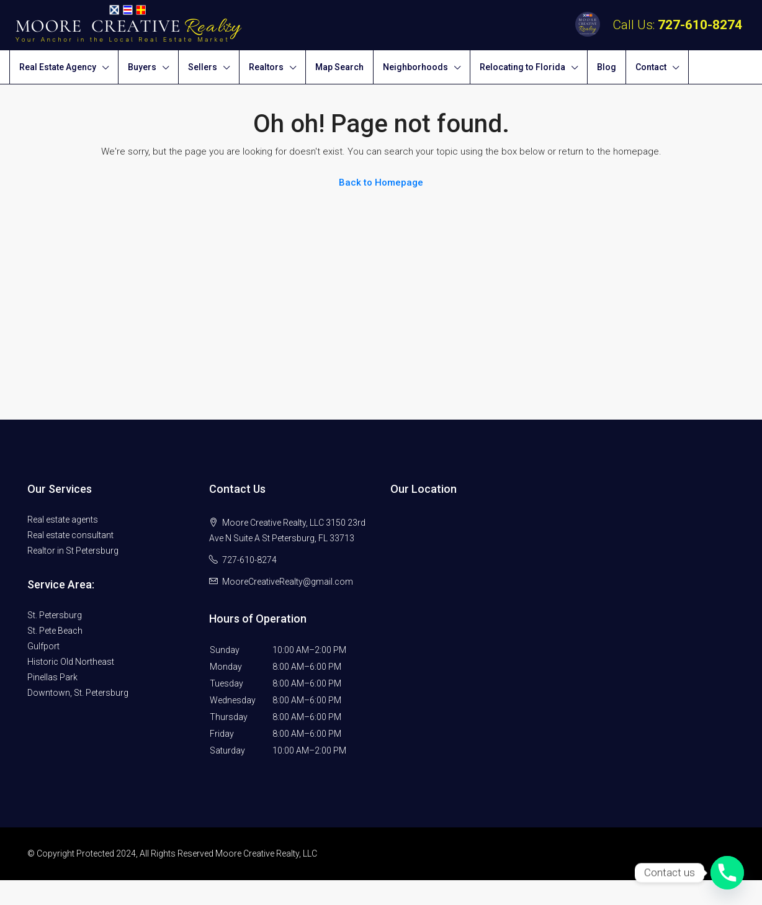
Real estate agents (62, 520)
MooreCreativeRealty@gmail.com (287, 582)
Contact (650, 67)
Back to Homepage (381, 182)
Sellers (202, 67)
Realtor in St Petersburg (73, 551)
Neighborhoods (415, 67)
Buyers (142, 67)
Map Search (339, 67)
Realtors (266, 67)
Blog (606, 67)
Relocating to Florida (522, 67)
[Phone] (727, 872)
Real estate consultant (70, 535)
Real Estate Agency (57, 67)
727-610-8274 (700, 24)
